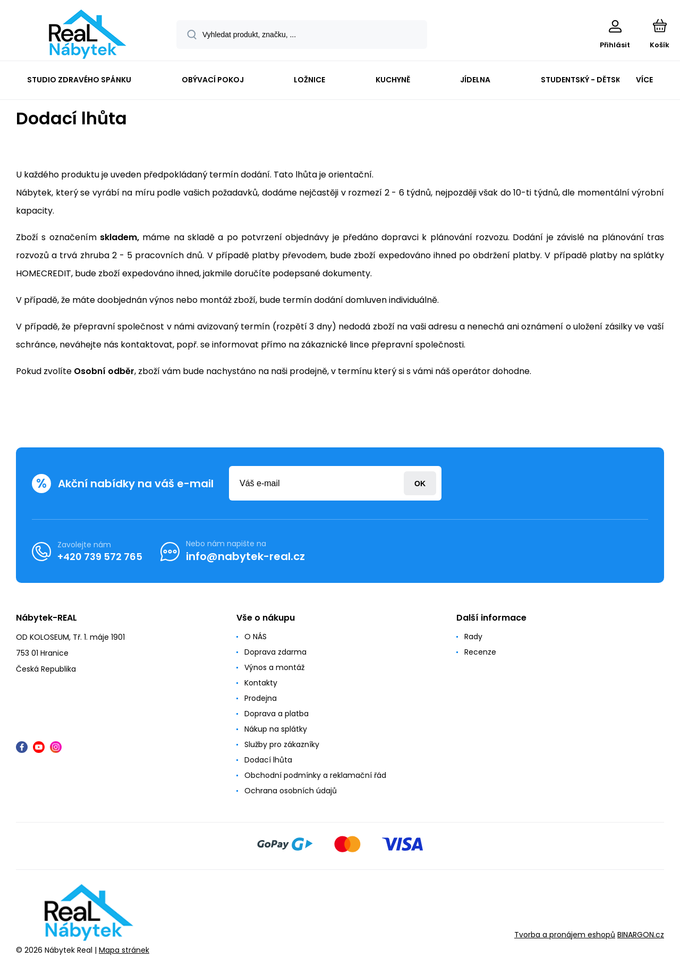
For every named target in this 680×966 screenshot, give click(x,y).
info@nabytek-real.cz (245, 556)
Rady (473, 636)
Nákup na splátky (275, 729)
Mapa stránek (124, 949)
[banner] (87, 34)
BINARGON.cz (640, 934)
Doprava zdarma (275, 652)
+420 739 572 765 (99, 556)
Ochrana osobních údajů (290, 790)
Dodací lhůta (268, 760)
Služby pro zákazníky (281, 744)
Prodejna (260, 698)
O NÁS (255, 636)
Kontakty (260, 682)
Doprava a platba (276, 713)
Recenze (480, 652)
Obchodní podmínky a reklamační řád (315, 775)
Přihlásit (420, 483)
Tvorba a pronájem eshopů (564, 934)
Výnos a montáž (274, 667)
